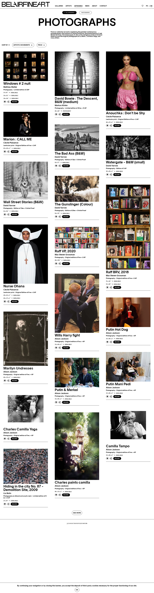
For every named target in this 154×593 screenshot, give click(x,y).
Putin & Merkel (66, 390)
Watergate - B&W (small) (125, 162)
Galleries (59, 6)
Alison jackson (62, 339)
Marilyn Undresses (18, 368)
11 (78, 523)
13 (81, 523)
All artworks (69, 12)
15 (85, 523)
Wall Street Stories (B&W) (23, 202)
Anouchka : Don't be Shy (125, 113)
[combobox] (23, 45)
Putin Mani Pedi (118, 384)
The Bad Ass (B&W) (70, 153)
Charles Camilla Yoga (20, 429)
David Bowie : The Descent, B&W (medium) (76, 100)
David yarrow (61, 157)
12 (80, 523)
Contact (103, 6)
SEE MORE (77, 513)
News (87, 6)
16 (86, 523)
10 (77, 523)
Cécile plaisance (113, 117)
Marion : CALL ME (17, 139)
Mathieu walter (10, 87)
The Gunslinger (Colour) (74, 204)
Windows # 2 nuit (16, 83)
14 (83, 523)
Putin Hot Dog (117, 329)
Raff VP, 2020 (65, 251)
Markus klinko (61, 105)
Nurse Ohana (13, 286)
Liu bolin (7, 493)
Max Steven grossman (116, 276)
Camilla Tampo (118, 446)
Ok (77, 590)
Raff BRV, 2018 (117, 272)
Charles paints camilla (72, 482)
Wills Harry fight (67, 335)
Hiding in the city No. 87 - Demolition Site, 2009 (23, 488)
